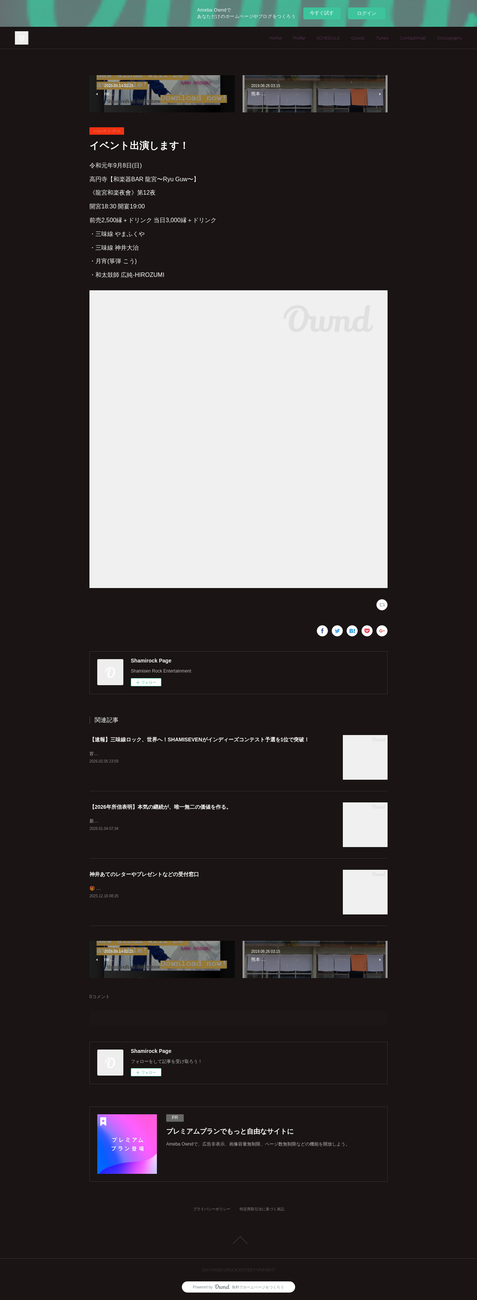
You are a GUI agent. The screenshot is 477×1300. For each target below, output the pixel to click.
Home (275, 38)
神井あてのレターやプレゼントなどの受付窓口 (144, 874)
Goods (357, 38)
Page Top (238, 1240)
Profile (299, 38)
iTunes (382, 38)
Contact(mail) (413, 38)
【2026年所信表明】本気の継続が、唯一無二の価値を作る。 (160, 807)
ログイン (366, 13)
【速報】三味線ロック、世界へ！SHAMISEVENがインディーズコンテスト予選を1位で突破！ (199, 739)
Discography (449, 38)
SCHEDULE (328, 38)
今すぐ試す (322, 13)
